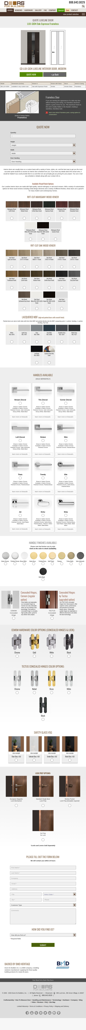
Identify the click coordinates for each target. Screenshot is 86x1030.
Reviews (40, 1002)
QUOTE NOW (31, 74)
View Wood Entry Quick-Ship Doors (43, 980)
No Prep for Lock (43, 834)
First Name (43, 865)
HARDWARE (28, 10)
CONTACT (74, 10)
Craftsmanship (9, 1000)
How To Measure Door (23, 1000)
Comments (43, 908)
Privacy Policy (48, 1006)
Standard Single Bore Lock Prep (43, 800)
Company (74, 1000)
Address (43, 886)
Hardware (66, 1000)
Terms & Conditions (36, 1006)
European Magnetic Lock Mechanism (16, 800)
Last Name (43, 870)
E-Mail (43, 881)
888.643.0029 (77, 2)
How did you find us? (43, 932)
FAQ (45, 10)
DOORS (10, 10)
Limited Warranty (22, 1006)
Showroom (48, 993)
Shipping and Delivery (62, 1006)
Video (34, 1002)
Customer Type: (43, 902)
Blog (80, 1000)
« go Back (55, 74)
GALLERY (38, 10)
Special (61, 10)
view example (16, 745)
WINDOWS (18, 10)
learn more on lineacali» (20, 417)
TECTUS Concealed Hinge (52, 613)
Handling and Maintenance (41, 1000)
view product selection (71, 14)
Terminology (56, 1000)
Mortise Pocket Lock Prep (69, 800)
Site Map (52, 1002)
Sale (67, 10)
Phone (59, 897)
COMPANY (52, 10)
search (83, 6)
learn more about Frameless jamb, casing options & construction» (64, 113)
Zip (26, 897)
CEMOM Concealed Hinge (13, 613)
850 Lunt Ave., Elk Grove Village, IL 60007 (70, 993)
